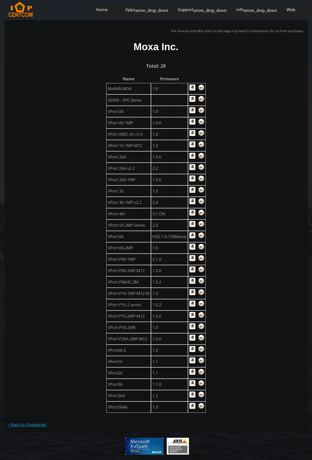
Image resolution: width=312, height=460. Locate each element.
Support (186, 9)
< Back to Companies (27, 424)
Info (240, 9)
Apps (130, 9)
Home (102, 9)
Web (291, 9)
